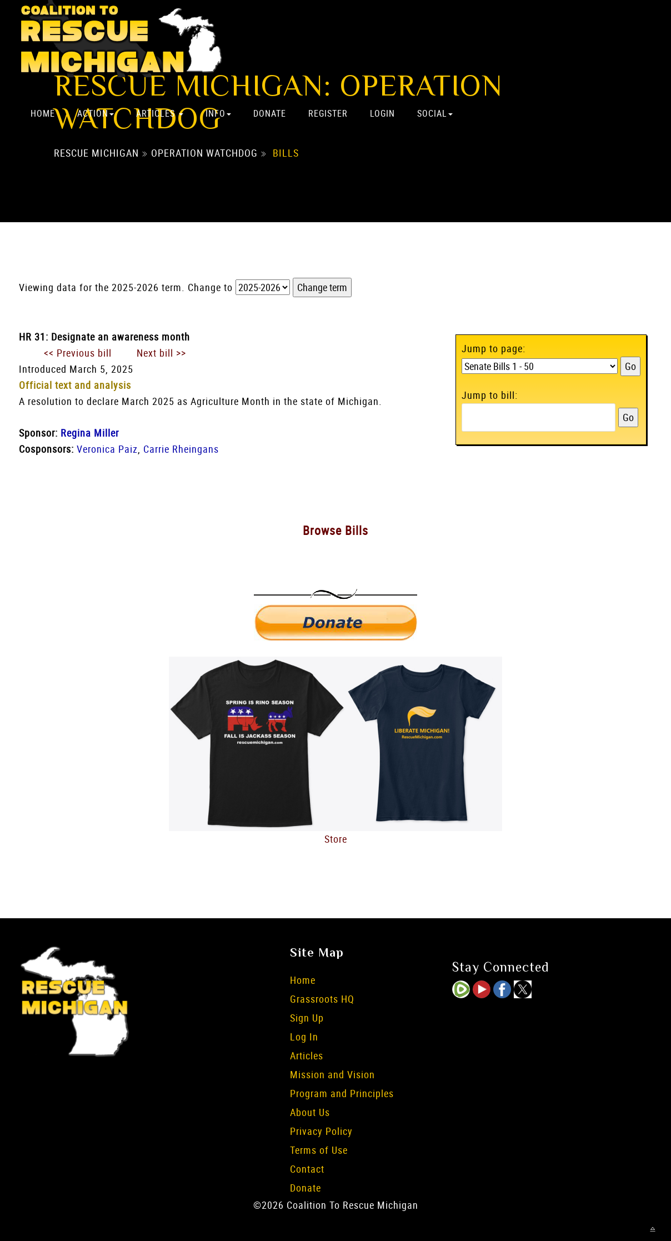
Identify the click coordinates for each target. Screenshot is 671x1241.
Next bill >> (161, 352)
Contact (307, 1168)
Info (218, 113)
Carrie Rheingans (181, 449)
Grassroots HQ (322, 998)
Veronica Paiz (107, 449)
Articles (159, 113)
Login (382, 113)
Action (95, 113)
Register (328, 113)
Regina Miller (90, 432)
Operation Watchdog (204, 152)
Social (435, 113)
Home (43, 113)
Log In (304, 1036)
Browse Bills (335, 530)
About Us (310, 1112)
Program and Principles (342, 1093)
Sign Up (307, 1017)
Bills (286, 152)
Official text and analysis (75, 385)
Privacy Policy (321, 1131)
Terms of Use (319, 1150)
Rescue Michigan (96, 152)
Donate (269, 113)
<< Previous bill (78, 352)
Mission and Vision (332, 1074)
